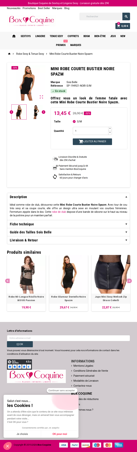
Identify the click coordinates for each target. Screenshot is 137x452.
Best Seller (44, 8)
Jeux (113, 36)
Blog (66, 8)
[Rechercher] (104, 16)
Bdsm (86, 36)
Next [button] (129, 281)
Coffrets (73, 36)
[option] (26, 283)
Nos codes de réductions (85, 399)
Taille (57, 121)
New (122, 36)
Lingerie (40, 36)
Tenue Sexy (56, 36)
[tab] (68, 197)
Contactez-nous (82, 385)
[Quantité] (90, 131)
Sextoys (26, 36)
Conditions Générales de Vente (90, 370)
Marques (57, 8)
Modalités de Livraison (85, 380)
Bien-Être (100, 36)
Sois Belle (72, 82)
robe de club (59, 211)
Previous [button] (7, 281)
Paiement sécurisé (84, 375)
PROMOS (61, 44)
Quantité (59, 131)
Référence (57, 85)
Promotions (29, 8)
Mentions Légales (83, 365)
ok (20, 344)
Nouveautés (14, 8)
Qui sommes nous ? (82, 409)
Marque (55, 82)
